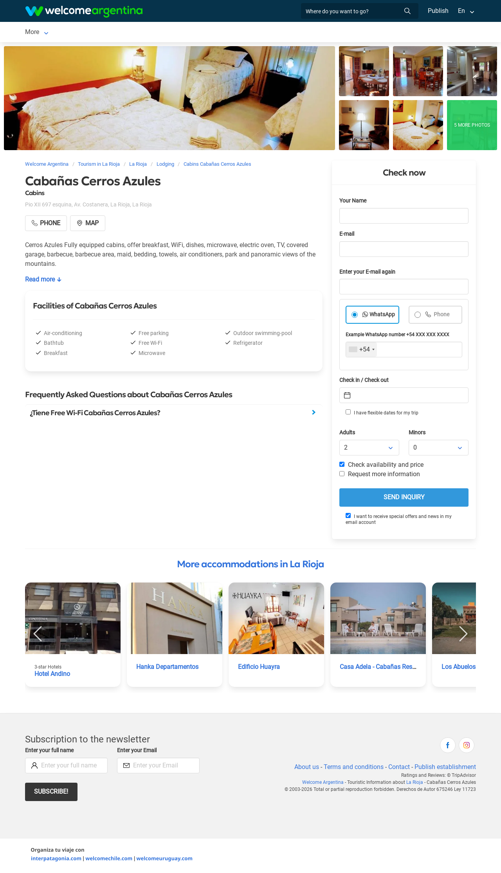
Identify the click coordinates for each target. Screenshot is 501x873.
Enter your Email (138, 752)
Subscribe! (51, 793)
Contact (398, 768)
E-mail (347, 235)
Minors (417, 434)
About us (305, 768)
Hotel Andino (52, 675)
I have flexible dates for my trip (382, 414)
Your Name (353, 202)
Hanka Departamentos (167, 668)
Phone (441, 316)
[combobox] (361, 351)
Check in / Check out (365, 381)
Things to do (259, 32)
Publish (438, 10)
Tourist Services (167, 32)
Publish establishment (445, 768)
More (340, 32)
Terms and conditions (352, 768)
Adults (347, 434)
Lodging (72, 32)
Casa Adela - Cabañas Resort (381, 668)
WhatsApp (382, 316)
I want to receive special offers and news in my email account (398, 520)
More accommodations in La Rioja (250, 566)
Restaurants (216, 32)
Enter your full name (50, 752)
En (461, 10)
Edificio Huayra (259, 668)
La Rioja (36, 32)
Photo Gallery (304, 32)
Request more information (380, 475)
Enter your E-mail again (368, 273)
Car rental (122, 32)
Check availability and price (381, 466)
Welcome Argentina (325, 784)
